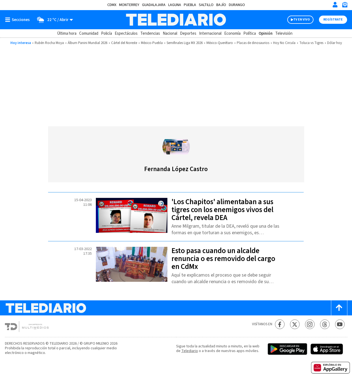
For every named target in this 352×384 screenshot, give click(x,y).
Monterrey (129, 5)
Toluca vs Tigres (311, 42)
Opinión (266, 33)
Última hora (66, 33)
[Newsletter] (344, 6)
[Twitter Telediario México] (295, 324)
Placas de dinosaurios (253, 42)
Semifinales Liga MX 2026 (185, 42)
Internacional (210, 33)
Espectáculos (126, 33)
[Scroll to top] (339, 307)
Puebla (190, 5)
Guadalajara (153, 5)
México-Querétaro (219, 42)
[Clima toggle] (53, 20)
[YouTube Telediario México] (340, 324)
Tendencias (150, 33)
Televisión (283, 33)
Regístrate (333, 19)
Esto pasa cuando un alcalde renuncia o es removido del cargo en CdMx (223, 258)
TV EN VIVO (301, 19)
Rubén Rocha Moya (49, 42)
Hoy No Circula (284, 42)
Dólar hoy (334, 42)
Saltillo (206, 5)
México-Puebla (152, 42)
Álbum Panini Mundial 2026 (87, 42)
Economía (232, 33)
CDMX (111, 5)
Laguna (174, 5)
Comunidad (88, 33)
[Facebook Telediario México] (280, 324)
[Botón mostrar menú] (18, 19)
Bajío (221, 5)
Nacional (170, 33)
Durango (237, 5)
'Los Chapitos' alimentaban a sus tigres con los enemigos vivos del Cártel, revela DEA (222, 210)
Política (249, 33)
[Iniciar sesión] (335, 4)
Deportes (188, 33)
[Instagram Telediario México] (310, 324)
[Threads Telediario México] (325, 324)
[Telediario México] (176, 19)
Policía (106, 33)
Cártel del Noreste (124, 42)
